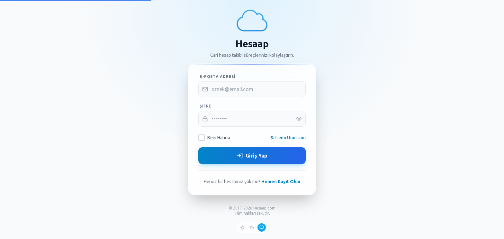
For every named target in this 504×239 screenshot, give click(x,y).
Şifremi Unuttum (288, 137)
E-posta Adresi (217, 76)
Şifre (206, 106)
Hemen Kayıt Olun (280, 181)
